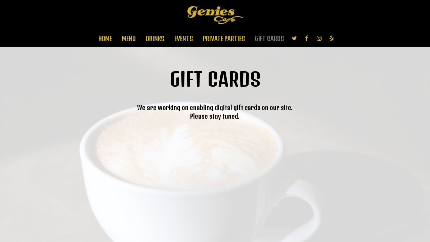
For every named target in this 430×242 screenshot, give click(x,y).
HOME (105, 38)
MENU (129, 38)
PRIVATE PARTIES (224, 38)
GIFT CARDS (269, 38)
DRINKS (155, 38)
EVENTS (183, 38)
